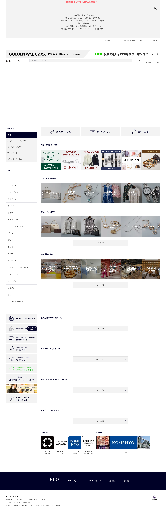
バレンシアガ (13, 274)
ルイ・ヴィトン (14, 192)
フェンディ (12, 281)
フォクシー (12, 288)
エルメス (11, 179)
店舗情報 (112, 481)
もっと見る (100, 243)
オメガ (10, 254)
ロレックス (12, 185)
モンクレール (13, 260)
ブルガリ (11, 233)
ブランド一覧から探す (16, 301)
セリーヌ (11, 295)
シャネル (11, 206)
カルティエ (12, 199)
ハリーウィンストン (15, 226)
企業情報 (126, 481)
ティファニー (13, 219)
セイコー (11, 213)
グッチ (10, 240)
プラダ (10, 247)
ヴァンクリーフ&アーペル (18, 267)
